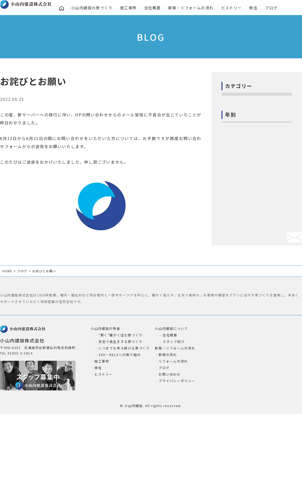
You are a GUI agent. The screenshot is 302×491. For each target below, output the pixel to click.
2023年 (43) (235, 261)
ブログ (273, 8)
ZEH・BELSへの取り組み (119, 425)
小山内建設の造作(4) (242, 143)
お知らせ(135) (237, 120)
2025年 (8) (234, 238)
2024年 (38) (235, 250)
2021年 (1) (234, 284)
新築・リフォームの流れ (192, 8)
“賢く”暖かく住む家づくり (120, 405)
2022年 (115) (237, 273)
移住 (255, 8)
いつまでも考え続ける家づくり (124, 418)
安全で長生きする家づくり (120, 412)
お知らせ (43, 101)
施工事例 (129, 8)
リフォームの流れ (173, 431)
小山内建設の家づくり (92, 8)
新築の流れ (168, 425)
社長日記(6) (235, 98)
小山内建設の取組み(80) (246, 132)
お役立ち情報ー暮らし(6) (246, 178)
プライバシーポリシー (177, 451)
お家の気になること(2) (244, 109)
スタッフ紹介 (174, 412)
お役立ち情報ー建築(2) (244, 166)
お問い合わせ (170, 444)
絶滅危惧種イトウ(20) (244, 201)
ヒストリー (232, 8)
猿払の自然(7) (237, 189)
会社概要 (153, 8)
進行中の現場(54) (240, 155)
